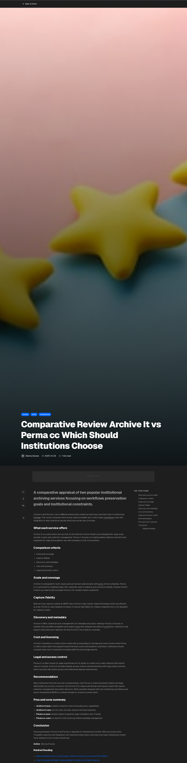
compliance (109, 517)
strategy (37, 517)
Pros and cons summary (147, 522)
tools (77, 626)
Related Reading (149, 528)
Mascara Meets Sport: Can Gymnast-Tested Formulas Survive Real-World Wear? (72, 756)
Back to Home (29, 4)
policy (101, 584)
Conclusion (142, 525)
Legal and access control (148, 515)
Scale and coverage (146, 502)
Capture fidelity (144, 505)
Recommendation (145, 518)
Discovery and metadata (147, 508)
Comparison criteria (145, 498)
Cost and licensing (145, 512)
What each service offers (148, 495)
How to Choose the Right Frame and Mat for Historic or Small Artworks (67, 760)
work (106, 626)
